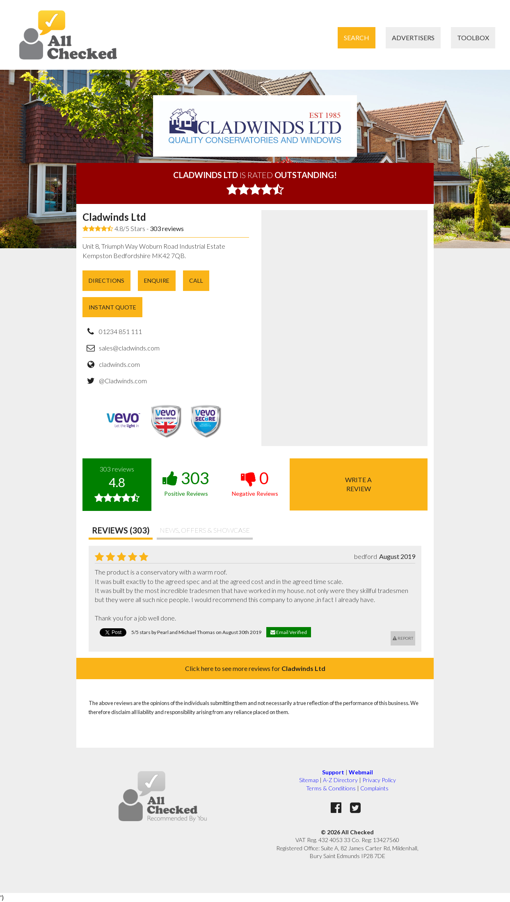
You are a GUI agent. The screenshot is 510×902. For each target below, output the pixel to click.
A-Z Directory (340, 779)
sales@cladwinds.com (129, 348)
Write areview (358, 484)
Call (196, 280)
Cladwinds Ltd (114, 217)
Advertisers (413, 37)
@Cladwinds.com (123, 381)
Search (356, 37)
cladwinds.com (119, 364)
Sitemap (308, 779)
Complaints (374, 788)
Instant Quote (112, 307)
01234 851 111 (120, 331)
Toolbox (473, 37)
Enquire (156, 280)
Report (403, 638)
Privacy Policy (379, 779)
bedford (365, 556)
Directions (106, 280)
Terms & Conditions (331, 788)
